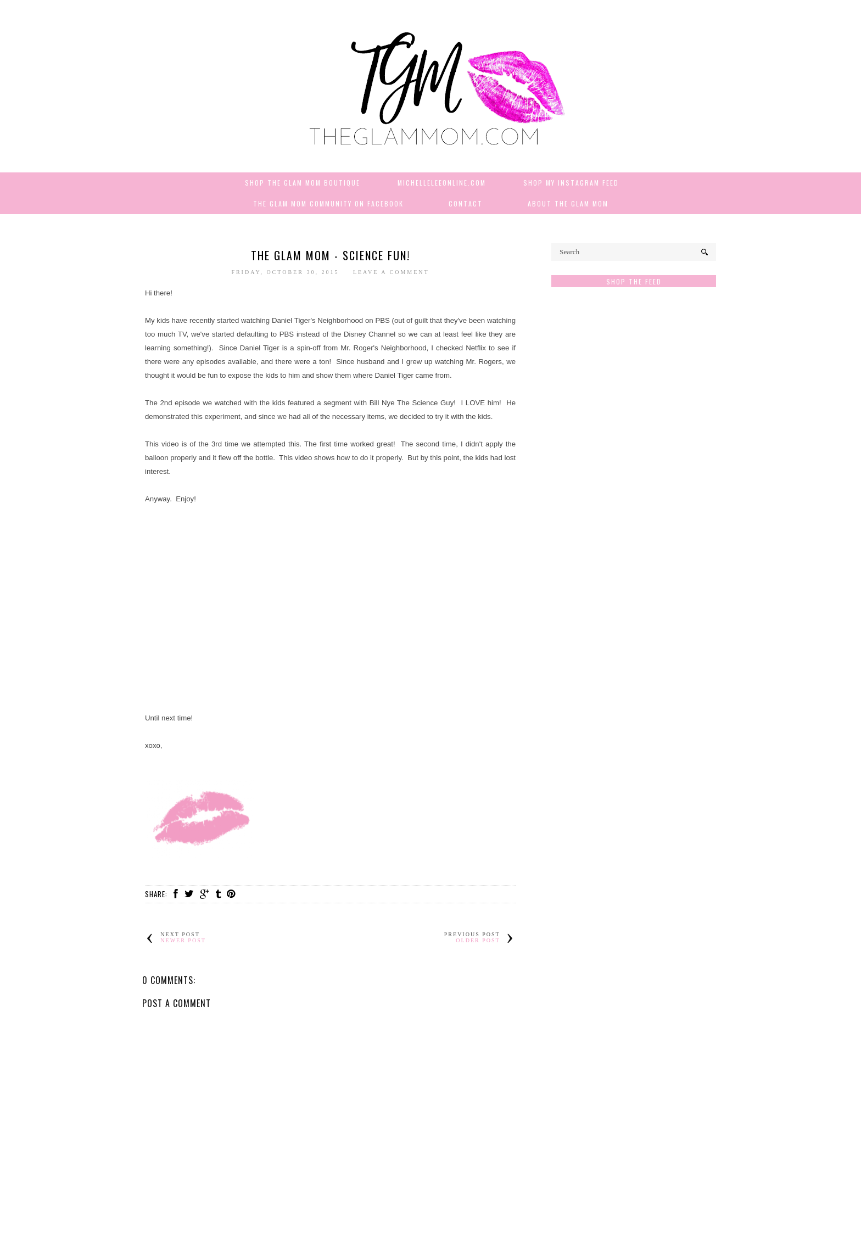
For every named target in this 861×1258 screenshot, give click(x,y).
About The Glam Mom (568, 203)
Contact (466, 203)
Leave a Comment (391, 272)
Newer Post (183, 940)
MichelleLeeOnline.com (442, 182)
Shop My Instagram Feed (571, 182)
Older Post (478, 940)
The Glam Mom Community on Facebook (328, 203)
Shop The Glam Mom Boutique (302, 182)
